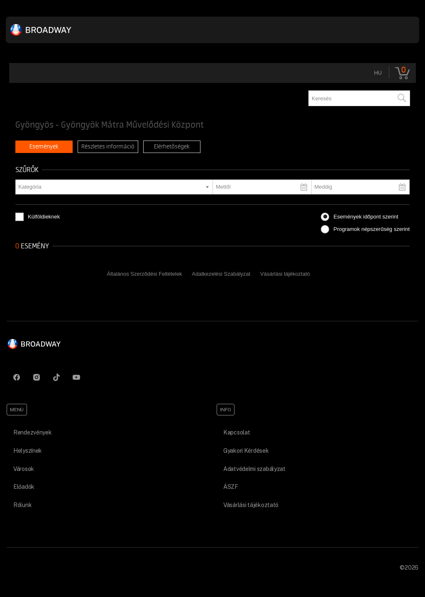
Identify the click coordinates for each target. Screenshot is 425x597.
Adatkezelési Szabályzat (221, 274)
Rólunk (22, 505)
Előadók (23, 486)
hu (378, 73)
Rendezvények (32, 432)
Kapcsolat (236, 432)
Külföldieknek (44, 217)
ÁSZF (230, 486)
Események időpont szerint (365, 217)
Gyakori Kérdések (246, 450)
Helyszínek (27, 450)
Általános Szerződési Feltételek (144, 274)
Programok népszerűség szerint (371, 229)
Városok (23, 469)
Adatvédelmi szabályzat (254, 469)
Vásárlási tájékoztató (285, 274)
